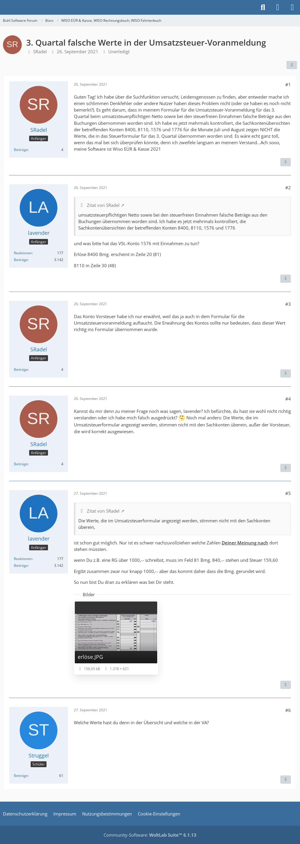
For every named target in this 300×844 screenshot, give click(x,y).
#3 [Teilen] (288, 304)
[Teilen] (291, 65)
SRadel (40, 51)
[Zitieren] (285, 162)
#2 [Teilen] (288, 187)
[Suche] (263, 7)
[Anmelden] (278, 7)
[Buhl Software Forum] (3, 7)
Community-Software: (150, 835)
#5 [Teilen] (288, 493)
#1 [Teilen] (288, 84)
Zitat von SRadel (103, 205)
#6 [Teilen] (288, 710)
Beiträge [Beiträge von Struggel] (21, 775)
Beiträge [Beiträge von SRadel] (21, 149)
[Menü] (292, 7)
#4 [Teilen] (288, 399)
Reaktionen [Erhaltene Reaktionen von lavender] (23, 252)
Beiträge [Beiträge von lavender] (21, 259)
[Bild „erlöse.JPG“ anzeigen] (116, 637)
